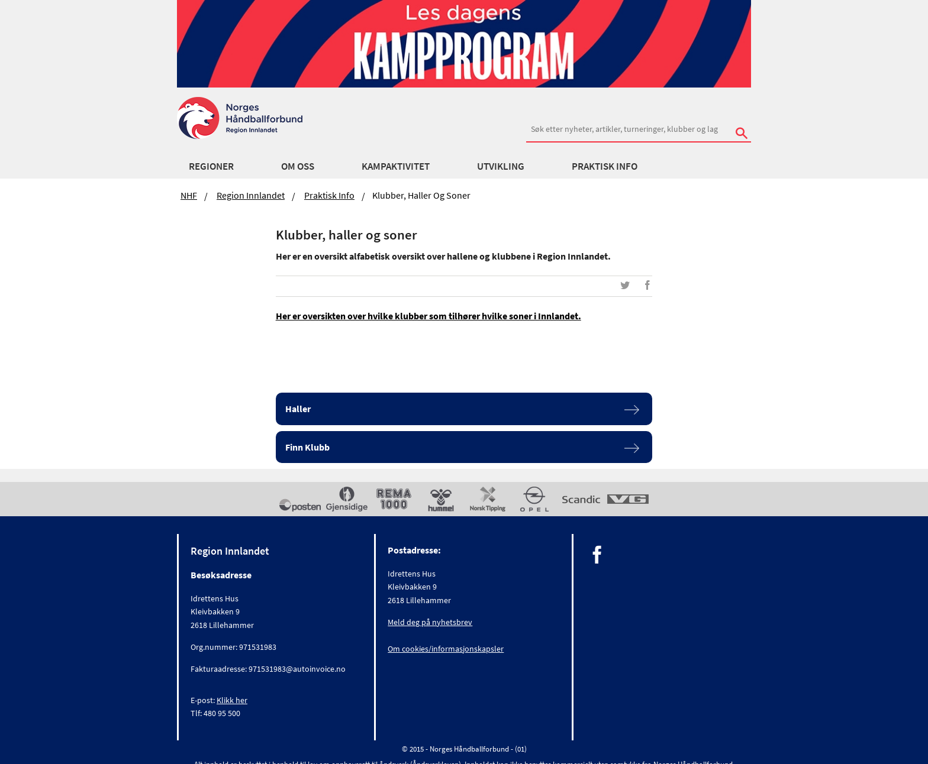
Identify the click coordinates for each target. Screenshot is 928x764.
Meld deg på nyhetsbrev (430, 622)
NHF (189, 195)
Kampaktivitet (396, 166)
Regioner (211, 166)
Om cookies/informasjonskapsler (446, 648)
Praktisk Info (604, 166)
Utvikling (500, 166)
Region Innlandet (251, 195)
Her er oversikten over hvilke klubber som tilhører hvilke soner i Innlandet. (428, 316)
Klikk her (232, 700)
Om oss (297, 166)
